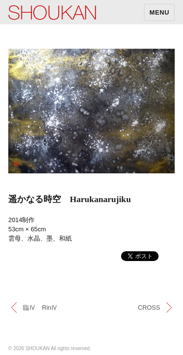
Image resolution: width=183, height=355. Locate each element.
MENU (159, 12)
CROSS (149, 307)
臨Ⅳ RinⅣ (40, 307)
